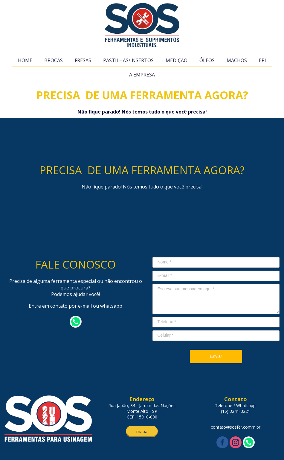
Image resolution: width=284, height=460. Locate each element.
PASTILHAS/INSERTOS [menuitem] (128, 60)
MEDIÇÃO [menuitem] (176, 60)
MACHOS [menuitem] (237, 60)
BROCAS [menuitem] (53, 60)
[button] (142, 431)
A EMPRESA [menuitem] (142, 74)
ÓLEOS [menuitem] (207, 60)
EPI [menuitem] (262, 60)
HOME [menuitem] (25, 60)
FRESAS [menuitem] (83, 60)
